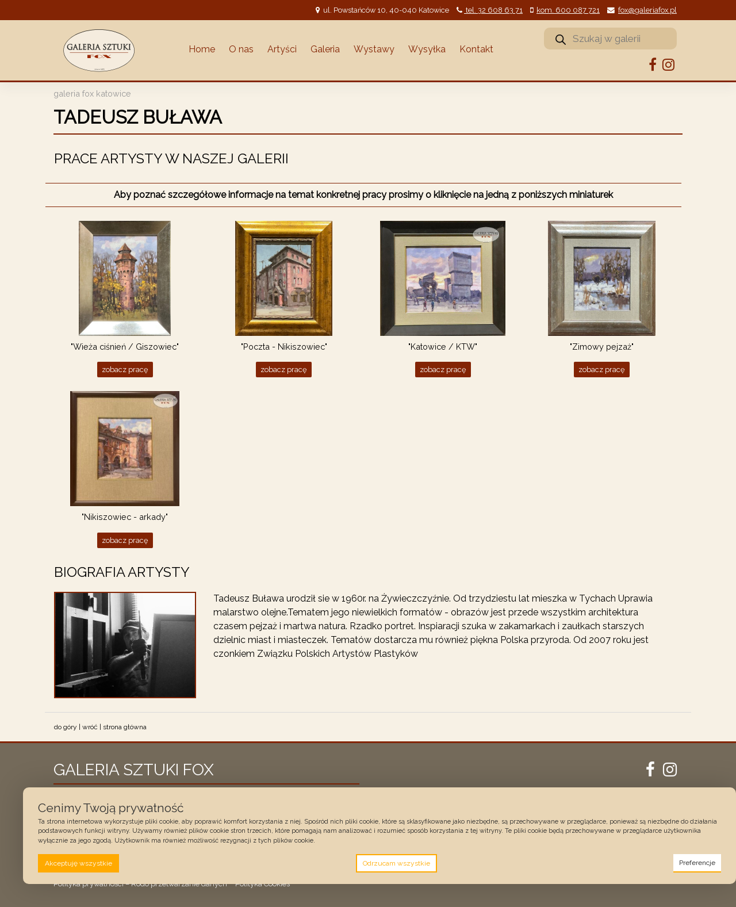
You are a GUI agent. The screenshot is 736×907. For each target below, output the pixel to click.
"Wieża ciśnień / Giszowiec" (125, 346)
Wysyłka (427, 49)
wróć (90, 727)
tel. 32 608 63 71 (493, 10)
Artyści (282, 49)
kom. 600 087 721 (568, 10)
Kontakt (476, 49)
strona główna (125, 727)
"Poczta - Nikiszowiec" (284, 346)
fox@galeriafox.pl (647, 10)
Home (202, 49)
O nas (241, 49)
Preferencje (697, 863)
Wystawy (374, 49)
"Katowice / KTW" (442, 346)
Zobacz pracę (125, 369)
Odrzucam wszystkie (396, 863)
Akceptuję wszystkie (78, 863)
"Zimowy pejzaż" (602, 346)
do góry (65, 727)
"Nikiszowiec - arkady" (125, 517)
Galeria (325, 49)
